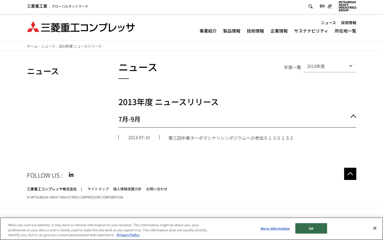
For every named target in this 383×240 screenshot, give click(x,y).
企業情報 (279, 32)
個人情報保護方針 (127, 188)
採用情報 (348, 23)
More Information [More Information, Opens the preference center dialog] (275, 228)
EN (322, 7)
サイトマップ (98, 188)
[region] (191, 228)
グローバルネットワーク (57, 7)
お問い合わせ (156, 188)
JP (329, 7)
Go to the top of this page (350, 174)
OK (311, 228)
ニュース (328, 23)
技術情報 (255, 32)
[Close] (374, 228)
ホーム (32, 46)
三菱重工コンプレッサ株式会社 (52, 188)
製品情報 (231, 32)
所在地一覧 (345, 32)
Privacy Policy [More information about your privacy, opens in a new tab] (128, 234)
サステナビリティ (311, 32)
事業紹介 (208, 32)
